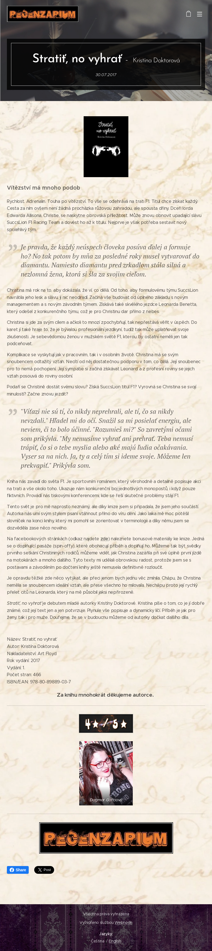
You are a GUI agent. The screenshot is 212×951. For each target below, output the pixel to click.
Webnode (123, 922)
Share (18, 870)
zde (104, 538)
